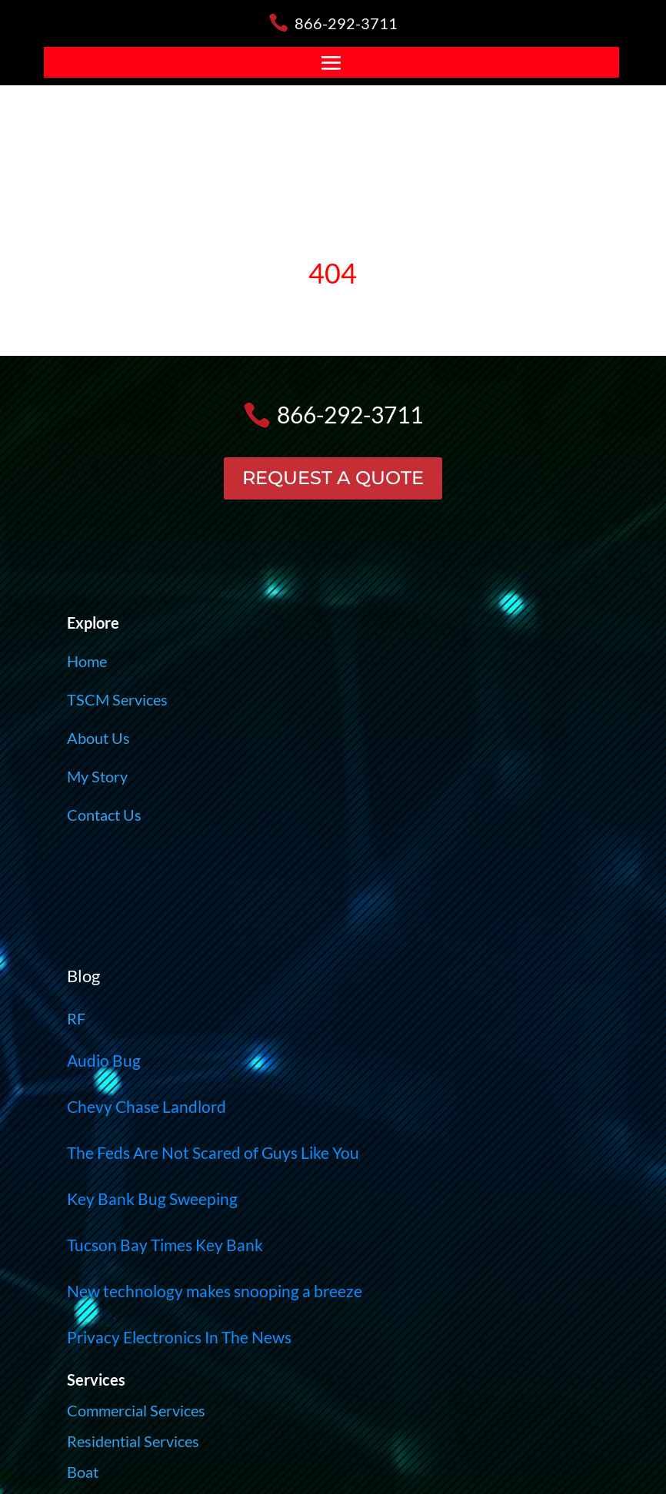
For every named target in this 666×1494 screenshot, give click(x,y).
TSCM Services (117, 699)
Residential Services (133, 1441)
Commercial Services (136, 1410)
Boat (82, 1471)
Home (87, 661)
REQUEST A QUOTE (333, 477)
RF (76, 1018)
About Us (98, 738)
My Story (97, 776)
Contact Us (104, 814)
